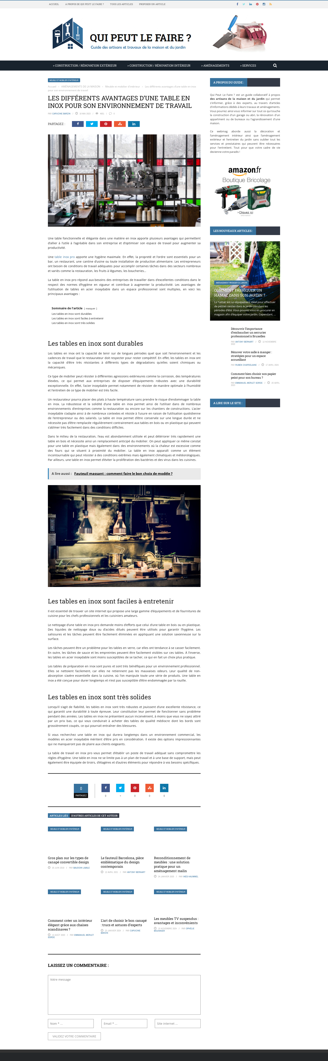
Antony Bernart (136, 872)
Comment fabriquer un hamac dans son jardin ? (239, 292)
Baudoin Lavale (81, 867)
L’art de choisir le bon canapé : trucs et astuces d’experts (124, 922)
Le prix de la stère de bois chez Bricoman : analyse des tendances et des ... (243, 462)
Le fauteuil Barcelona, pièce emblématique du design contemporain (122, 862)
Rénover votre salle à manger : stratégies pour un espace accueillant (251, 356)
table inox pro (65, 257)
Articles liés (59, 815)
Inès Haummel (190, 876)
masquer (90, 308)
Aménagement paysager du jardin (231, 282)
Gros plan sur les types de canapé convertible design (68, 860)
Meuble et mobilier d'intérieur (64, 80)
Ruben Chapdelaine (246, 364)
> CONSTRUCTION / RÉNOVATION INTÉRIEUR (158, 65)
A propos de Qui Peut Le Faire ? (84, 4)
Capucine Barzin (61, 113)
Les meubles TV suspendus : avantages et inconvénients (176, 920)
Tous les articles (121, 4)
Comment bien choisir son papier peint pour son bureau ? (253, 375)
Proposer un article (152, 4)
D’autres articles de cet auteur (94, 815)
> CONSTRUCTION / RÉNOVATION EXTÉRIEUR (85, 65)
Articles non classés (226, 450)
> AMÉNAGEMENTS (215, 65)
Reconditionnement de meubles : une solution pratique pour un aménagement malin (172, 864)
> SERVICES (248, 65)
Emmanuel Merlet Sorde (249, 382)
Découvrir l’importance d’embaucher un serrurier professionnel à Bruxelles (248, 332)
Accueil (54, 4)
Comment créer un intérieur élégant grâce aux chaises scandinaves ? (70, 924)
